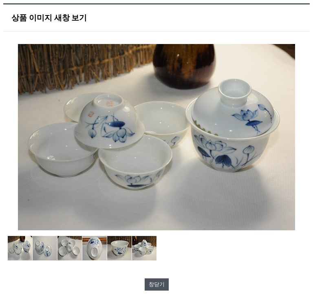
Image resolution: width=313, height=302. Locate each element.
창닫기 (157, 284)
